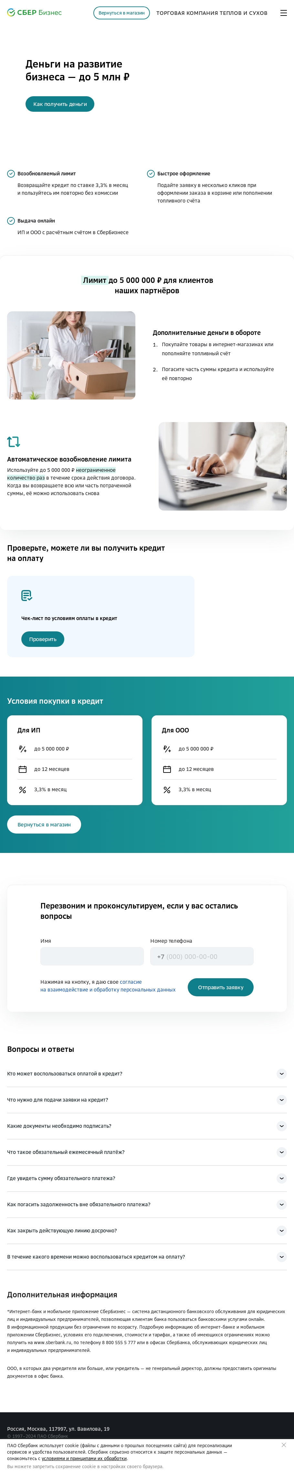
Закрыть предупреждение (284, 1445)
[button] (60, 104)
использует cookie (59, 1445)
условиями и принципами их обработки (84, 1458)
